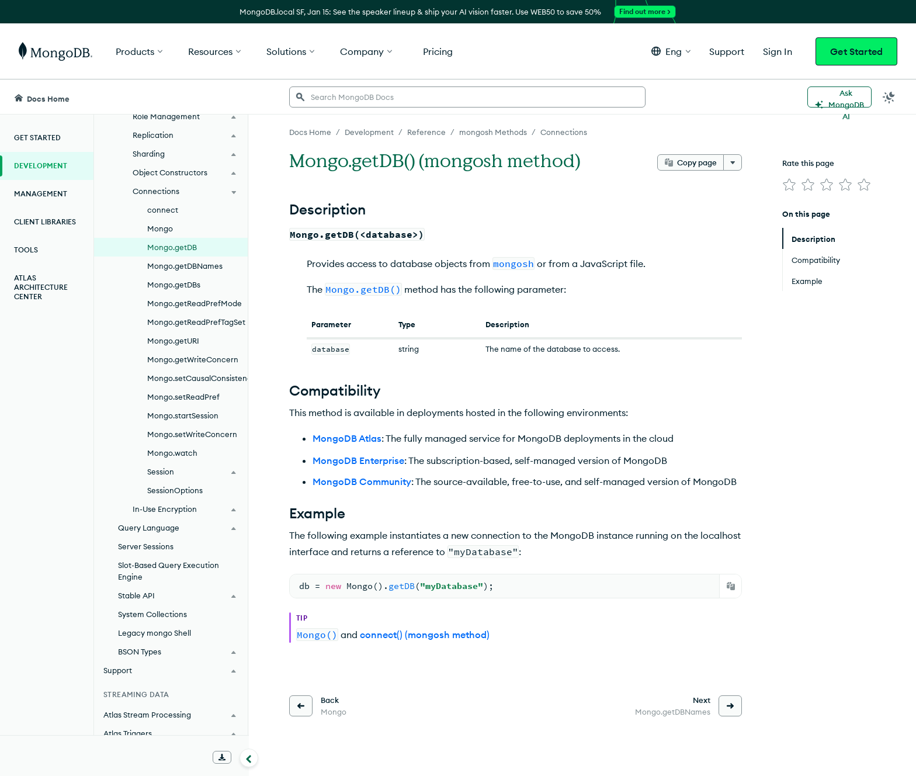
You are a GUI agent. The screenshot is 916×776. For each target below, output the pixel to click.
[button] (671, 51)
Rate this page (808, 163)
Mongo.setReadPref (183, 396)
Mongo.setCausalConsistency (197, 378)
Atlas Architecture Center (41, 287)
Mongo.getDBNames (185, 266)
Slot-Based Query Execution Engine (168, 570)
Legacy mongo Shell (154, 633)
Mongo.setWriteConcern (192, 434)
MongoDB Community (362, 481)
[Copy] (731, 586)
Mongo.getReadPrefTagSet (196, 322)
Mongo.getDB (172, 247)
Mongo (160, 228)
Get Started (856, 51)
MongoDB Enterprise (358, 460)
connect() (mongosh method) (425, 634)
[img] (789, 185)
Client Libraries (45, 221)
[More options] (732, 162)
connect (162, 209)
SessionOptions (175, 490)
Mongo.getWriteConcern (192, 359)
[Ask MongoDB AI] (839, 97)
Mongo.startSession (182, 415)
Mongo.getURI (173, 340)
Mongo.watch (172, 453)
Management (40, 193)
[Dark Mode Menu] (889, 97)
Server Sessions (146, 546)
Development (40, 165)
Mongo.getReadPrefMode (194, 303)
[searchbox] (467, 97)
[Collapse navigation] (249, 758)
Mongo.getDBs (173, 284)
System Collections (152, 614)
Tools (26, 249)
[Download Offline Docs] (222, 757)
